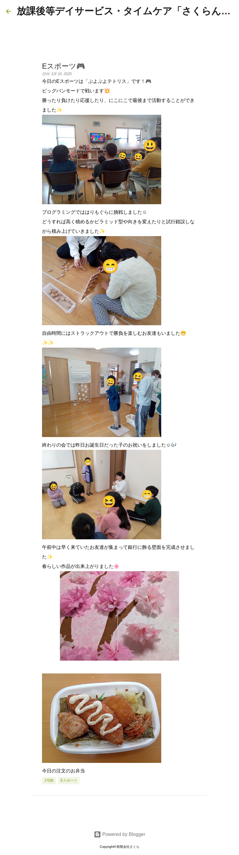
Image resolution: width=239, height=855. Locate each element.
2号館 (49, 780)
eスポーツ (68, 780)
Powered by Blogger (119, 834)
